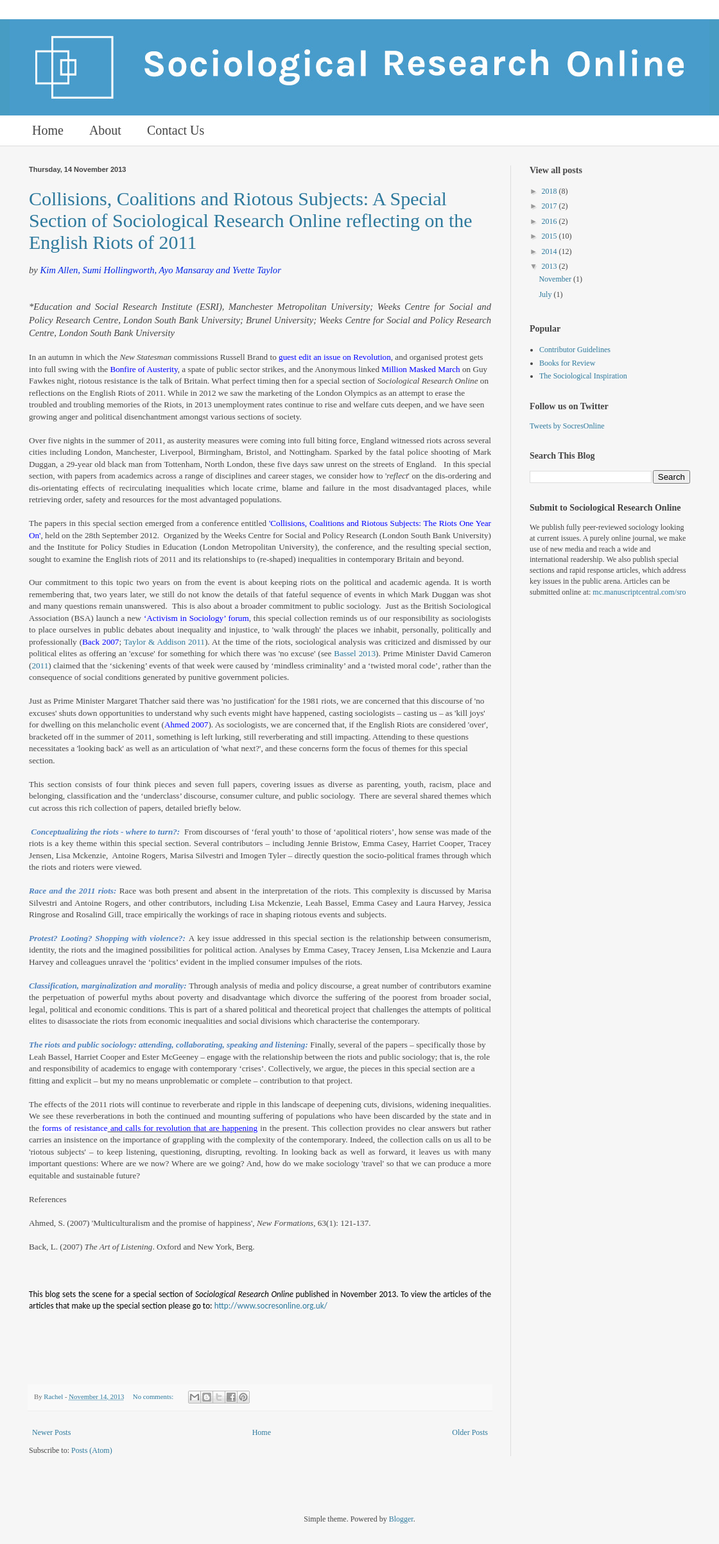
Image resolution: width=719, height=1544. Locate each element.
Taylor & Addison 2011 (164, 642)
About (105, 130)
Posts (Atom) (91, 1450)
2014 (550, 251)
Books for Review (567, 363)
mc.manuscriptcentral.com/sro (639, 592)
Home (48, 130)
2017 (550, 205)
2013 (550, 266)
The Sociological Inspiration (583, 375)
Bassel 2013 (355, 653)
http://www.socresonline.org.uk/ (270, 1305)
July (546, 294)
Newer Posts (51, 1432)
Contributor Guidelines (575, 349)
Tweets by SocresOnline (567, 425)
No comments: (154, 1396)
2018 (550, 191)
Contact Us (175, 130)
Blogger (401, 1518)
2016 (550, 221)
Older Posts (470, 1432)
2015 (550, 236)
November (556, 279)
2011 (39, 665)
